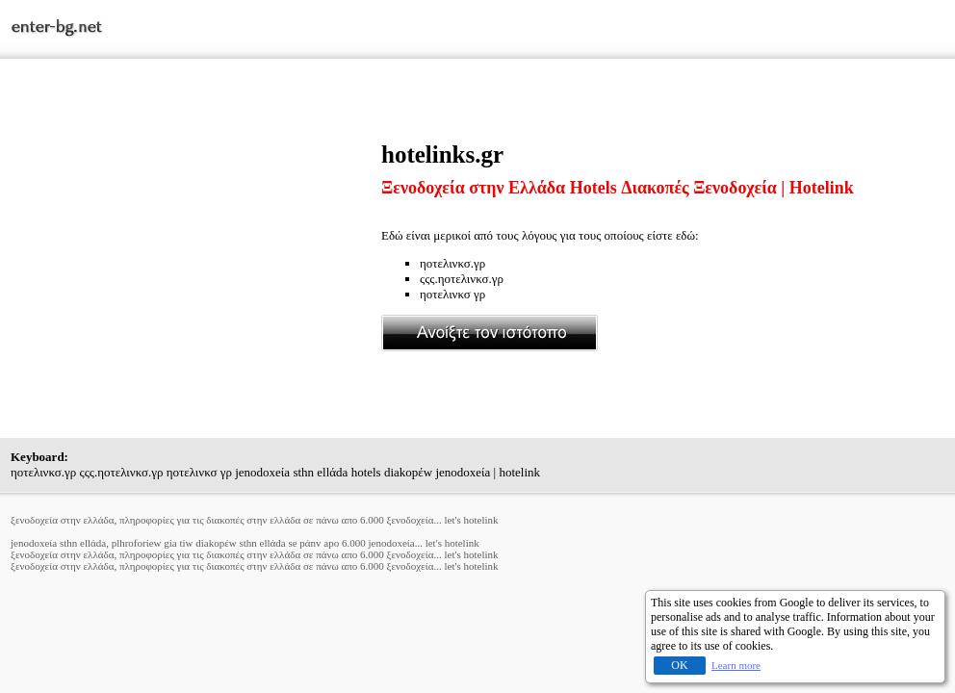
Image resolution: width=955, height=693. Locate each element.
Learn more (736, 665)
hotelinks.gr (442, 154)
